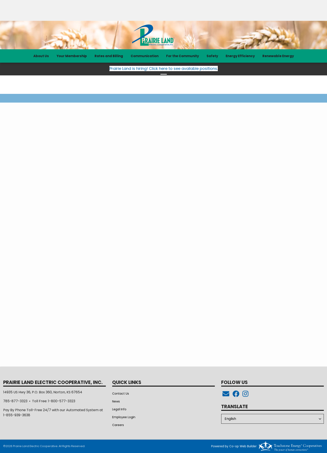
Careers (118, 425)
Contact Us (120, 393)
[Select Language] (272, 419)
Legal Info (119, 409)
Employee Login (123, 417)
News (116, 401)
